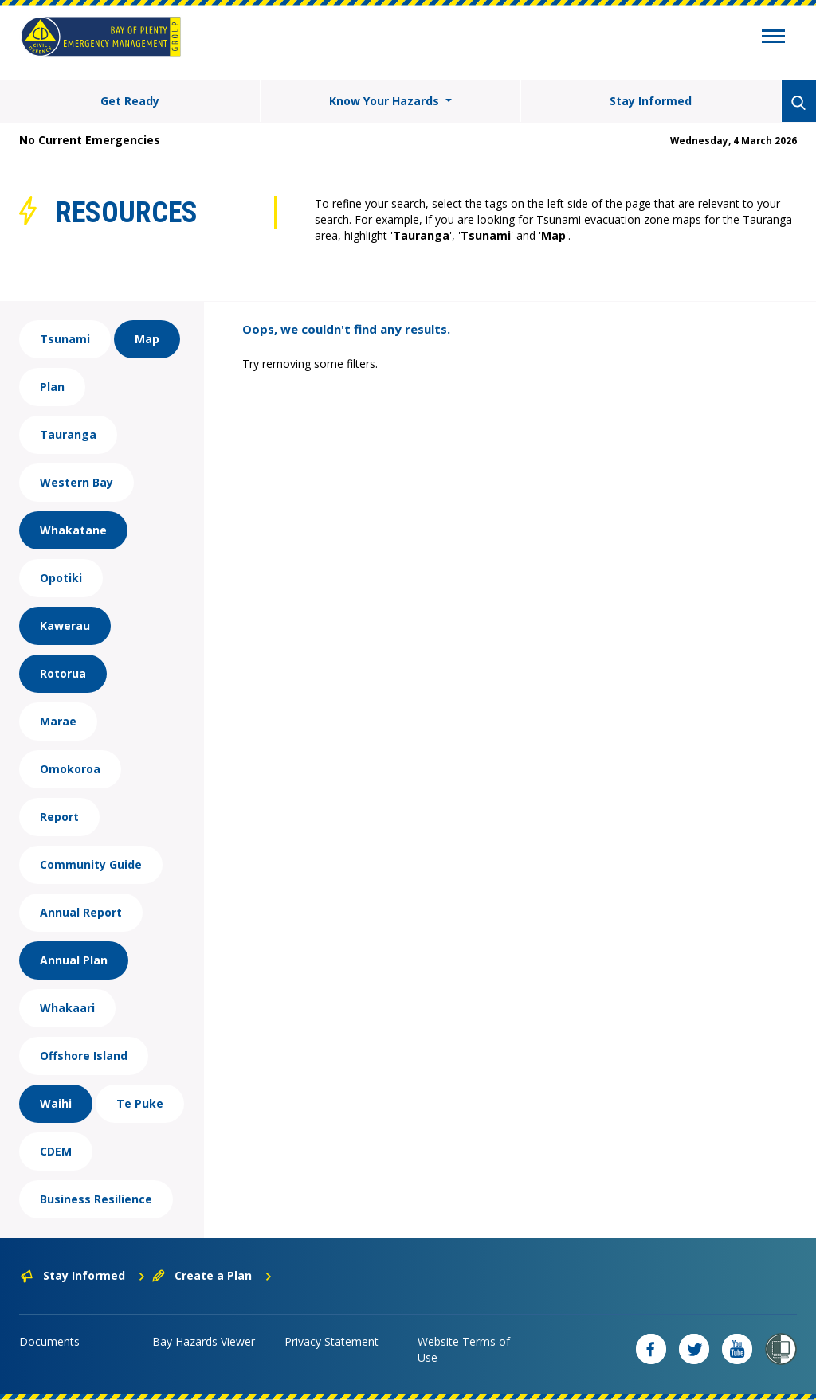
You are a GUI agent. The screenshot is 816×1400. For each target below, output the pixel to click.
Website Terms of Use (464, 1349)
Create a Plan (212, 1275)
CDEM (56, 1151)
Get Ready (129, 100)
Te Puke (139, 1103)
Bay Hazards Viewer (203, 1341)
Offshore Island (84, 1055)
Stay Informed (651, 100)
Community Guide (91, 864)
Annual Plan (74, 960)
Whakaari (67, 1007)
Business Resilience (96, 1198)
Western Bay (76, 482)
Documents (49, 1341)
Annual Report (81, 912)
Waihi (56, 1103)
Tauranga (68, 434)
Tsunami (65, 338)
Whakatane (73, 530)
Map (147, 338)
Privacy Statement (331, 1341)
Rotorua (63, 673)
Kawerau (65, 625)
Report (59, 816)
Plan (52, 386)
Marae (58, 721)
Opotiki (61, 577)
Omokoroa (70, 768)
